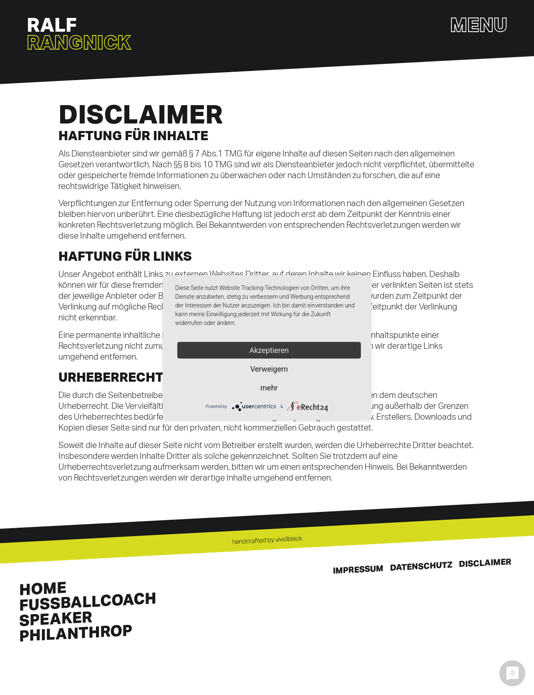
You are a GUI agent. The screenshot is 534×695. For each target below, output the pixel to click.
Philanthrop (75, 632)
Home (42, 588)
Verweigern (269, 369)
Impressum (358, 569)
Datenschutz (421, 566)
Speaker (55, 618)
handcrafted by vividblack (267, 540)
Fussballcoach (87, 601)
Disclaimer (485, 562)
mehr (268, 387)
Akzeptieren (269, 350)
